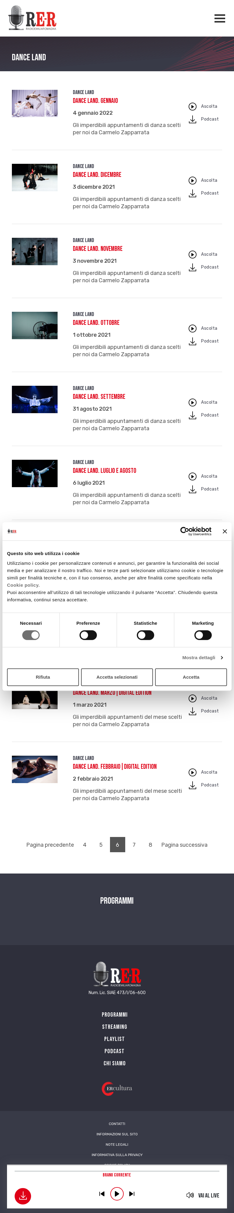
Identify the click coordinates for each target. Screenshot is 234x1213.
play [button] (117, 1194)
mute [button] (190, 1195)
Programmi (115, 1014)
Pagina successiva (184, 845)
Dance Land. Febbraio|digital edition (115, 767)
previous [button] (102, 1194)
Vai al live (208, 1195)
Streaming (114, 1027)
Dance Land (83, 92)
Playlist (114, 1039)
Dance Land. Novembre (97, 249)
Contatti (117, 1124)
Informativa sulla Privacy (117, 1155)
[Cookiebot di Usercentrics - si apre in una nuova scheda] (184, 531)
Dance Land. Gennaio (95, 101)
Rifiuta (43, 677)
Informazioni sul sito (117, 1134)
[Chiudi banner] (225, 531)
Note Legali (117, 1144)
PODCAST (115, 1051)
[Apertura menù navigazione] (220, 18)
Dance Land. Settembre (99, 397)
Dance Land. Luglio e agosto (104, 471)
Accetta (191, 677)
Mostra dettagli (198, 657)
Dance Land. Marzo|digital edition (112, 693)
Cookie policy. (23, 585)
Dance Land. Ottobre (96, 323)
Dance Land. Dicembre (97, 175)
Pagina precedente (50, 845)
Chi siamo (115, 1063)
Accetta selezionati (116, 677)
